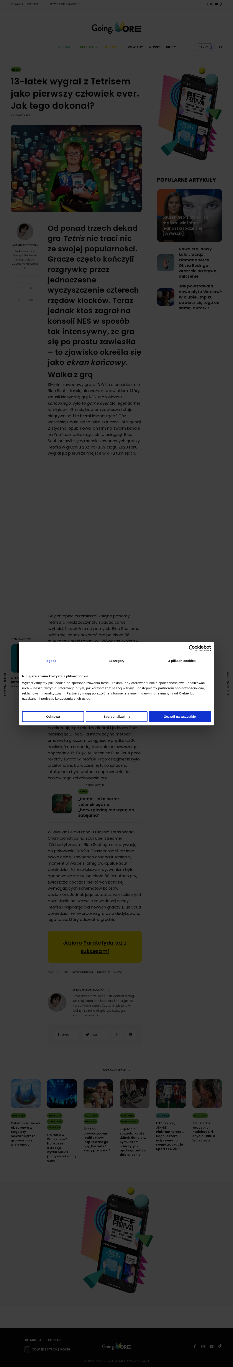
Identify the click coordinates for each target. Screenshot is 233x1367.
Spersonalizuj (116, 716)
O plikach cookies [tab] (181, 661)
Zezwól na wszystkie (180, 716)
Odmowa (53, 716)
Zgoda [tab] (51, 661)
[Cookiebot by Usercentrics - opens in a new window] (192, 648)
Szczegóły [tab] (116, 661)
